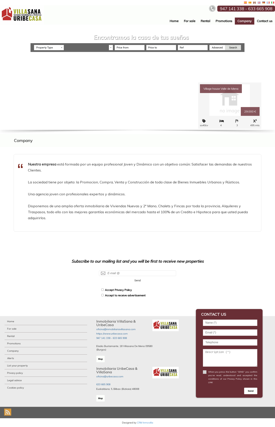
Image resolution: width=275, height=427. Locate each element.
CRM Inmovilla (145, 422)
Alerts (10, 358)
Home (174, 21)
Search (233, 47)
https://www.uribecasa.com (112, 333)
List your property (17, 365)
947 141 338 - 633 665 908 (111, 338)
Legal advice (14, 380)
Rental (205, 21)
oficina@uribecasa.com (109, 376)
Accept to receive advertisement (125, 295)
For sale (189, 21)
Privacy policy (15, 373)
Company (244, 21)
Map (100, 359)
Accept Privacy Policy (118, 290)
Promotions (224, 21)
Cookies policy (15, 387)
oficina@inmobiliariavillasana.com (116, 329)
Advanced (217, 47)
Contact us (264, 21)
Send (137, 280)
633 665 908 (103, 384)
